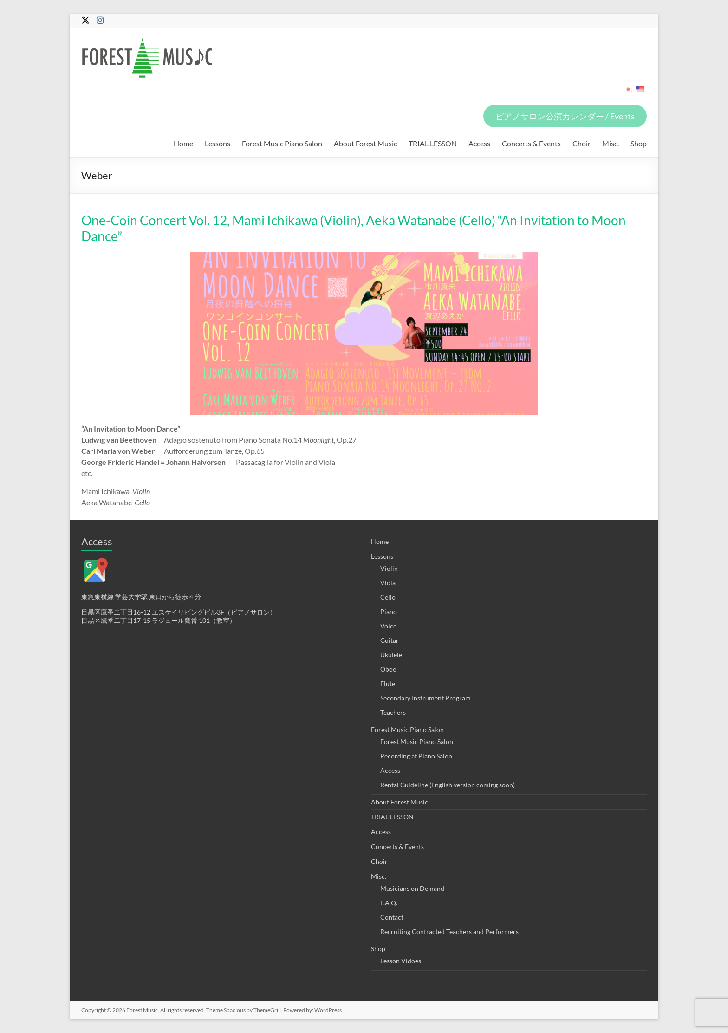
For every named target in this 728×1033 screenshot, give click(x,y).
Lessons (217, 143)
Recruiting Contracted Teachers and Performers (449, 931)
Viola (388, 583)
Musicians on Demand (412, 888)
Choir (581, 143)
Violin (389, 568)
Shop (638, 143)
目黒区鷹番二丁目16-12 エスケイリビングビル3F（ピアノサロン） (178, 612)
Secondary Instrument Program (425, 698)
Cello (388, 597)
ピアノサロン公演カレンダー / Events (565, 116)
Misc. (610, 143)
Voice (388, 626)
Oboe (388, 669)
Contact (391, 917)
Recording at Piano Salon (416, 756)
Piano (388, 611)
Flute (387, 683)
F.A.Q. (388, 903)
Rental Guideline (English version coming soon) (447, 785)
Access (479, 143)
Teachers (393, 712)
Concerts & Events (531, 143)
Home (183, 143)
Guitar (389, 640)
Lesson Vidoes (400, 961)
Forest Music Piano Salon (282, 143)
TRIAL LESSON (433, 143)
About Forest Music (365, 143)
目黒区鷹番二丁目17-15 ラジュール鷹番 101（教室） (158, 620)
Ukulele (391, 655)
